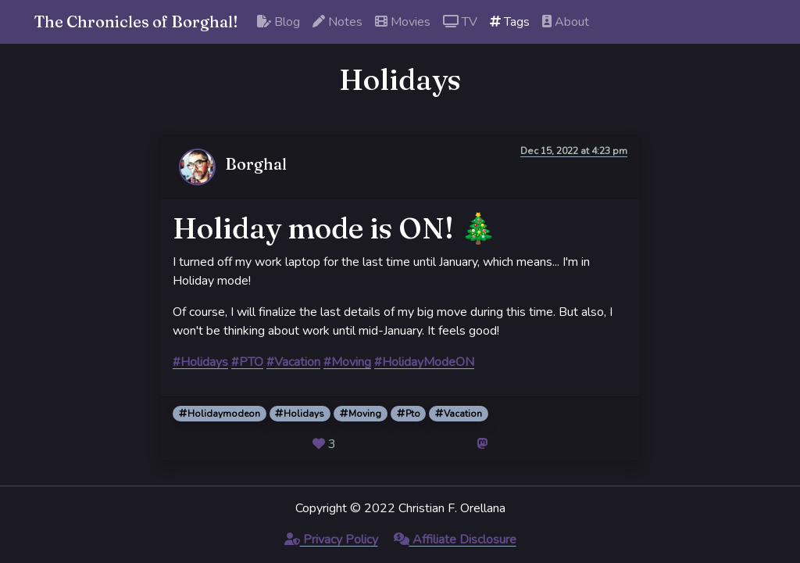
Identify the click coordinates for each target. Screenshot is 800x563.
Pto (408, 413)
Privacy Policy (331, 539)
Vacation (458, 413)
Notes (337, 21)
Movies (402, 21)
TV (460, 21)
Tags (510, 21)
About (565, 21)
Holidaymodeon (219, 413)
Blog (278, 21)
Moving (360, 413)
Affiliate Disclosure (455, 539)
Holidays (299, 413)
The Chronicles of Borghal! (136, 21)
